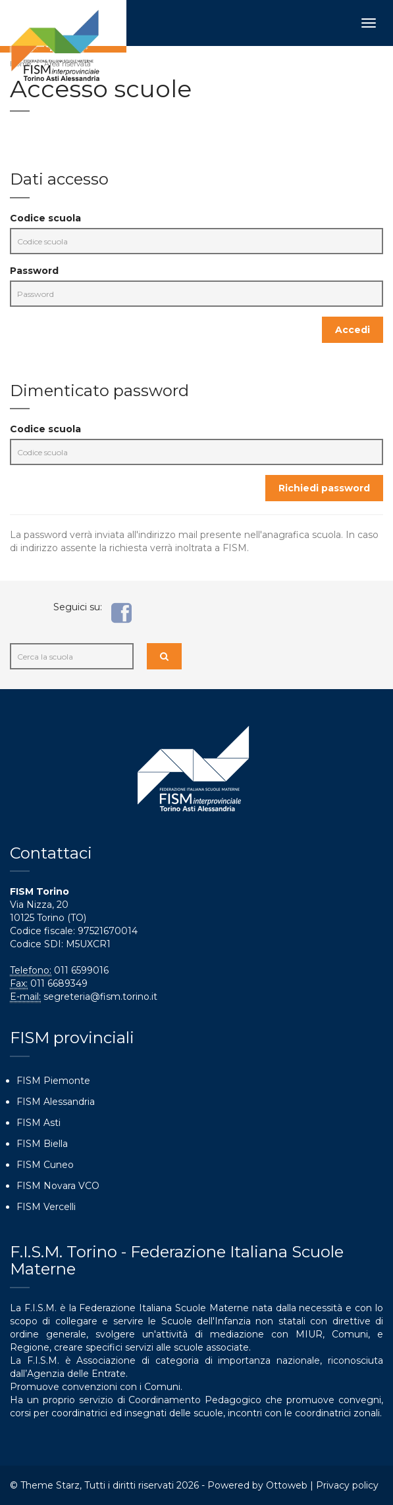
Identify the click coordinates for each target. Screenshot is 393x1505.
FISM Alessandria (55, 1102)
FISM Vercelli (46, 1207)
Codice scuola (45, 218)
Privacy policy (347, 1485)
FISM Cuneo (45, 1165)
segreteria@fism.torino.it (100, 996)
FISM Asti (38, 1123)
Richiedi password (324, 488)
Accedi (352, 330)
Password (34, 271)
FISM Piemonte (53, 1081)
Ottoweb (286, 1485)
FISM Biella (42, 1144)
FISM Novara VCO (57, 1186)
